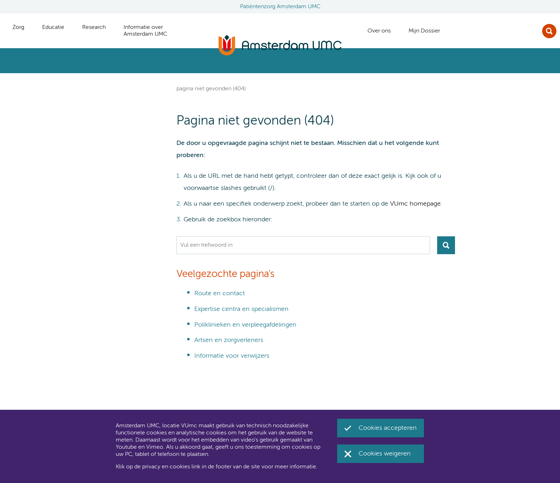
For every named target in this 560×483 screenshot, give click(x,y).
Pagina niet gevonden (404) (211, 89)
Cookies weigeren (385, 454)
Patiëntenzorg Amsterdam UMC (280, 7)
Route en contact (219, 293)
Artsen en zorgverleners (228, 340)
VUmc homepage (415, 204)
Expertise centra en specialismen (241, 309)
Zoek (549, 31)
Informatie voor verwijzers (231, 356)
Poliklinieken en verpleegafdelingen (245, 325)
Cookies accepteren (388, 428)
